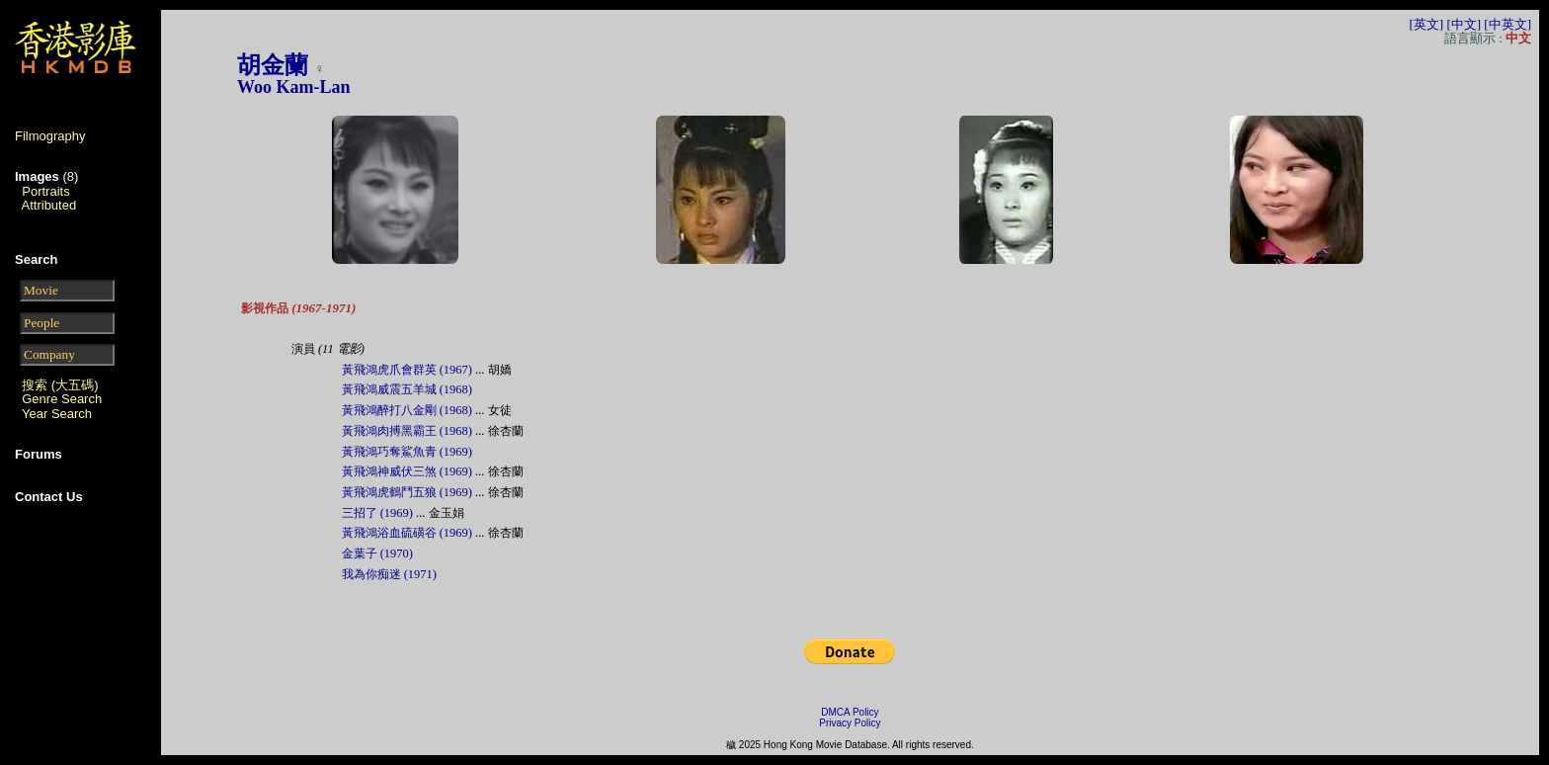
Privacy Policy (849, 723)
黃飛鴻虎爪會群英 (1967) (407, 370)
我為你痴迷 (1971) (389, 574)
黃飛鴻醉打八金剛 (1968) (407, 410)
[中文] (1463, 24)
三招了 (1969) (377, 513)
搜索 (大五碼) (60, 385)
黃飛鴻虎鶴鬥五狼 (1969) (407, 492)
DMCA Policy (849, 712)
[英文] (1426, 24)
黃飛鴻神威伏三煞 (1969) (407, 471)
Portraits (45, 191)
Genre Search (62, 398)
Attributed (49, 205)
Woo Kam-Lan (294, 87)
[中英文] (1507, 24)
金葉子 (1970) (377, 553)
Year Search (57, 413)
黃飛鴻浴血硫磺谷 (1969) (407, 533)
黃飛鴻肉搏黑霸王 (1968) (407, 431)
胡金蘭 (272, 65)
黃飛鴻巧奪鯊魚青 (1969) (407, 452)
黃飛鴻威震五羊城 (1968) (407, 389)
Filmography (50, 135)
